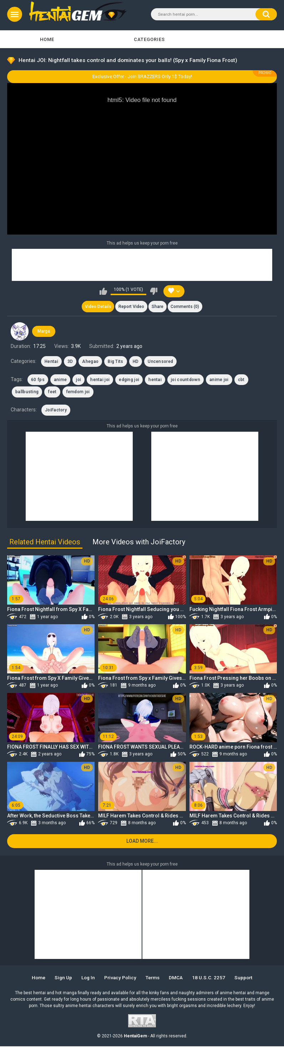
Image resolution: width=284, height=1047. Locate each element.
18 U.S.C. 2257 (210, 978)
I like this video (103, 291)
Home (47, 39)
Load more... (142, 842)
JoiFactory (56, 410)
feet (52, 392)
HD (136, 361)
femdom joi (78, 392)
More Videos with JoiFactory (139, 542)
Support (246, 978)
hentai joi (100, 380)
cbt (241, 380)
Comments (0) (185, 306)
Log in (87, 978)
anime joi (219, 380)
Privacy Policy (120, 978)
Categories (149, 39)
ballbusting (27, 392)
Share (157, 306)
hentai (155, 380)
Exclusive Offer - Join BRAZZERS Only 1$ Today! (142, 76)
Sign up (61, 978)
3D (70, 361)
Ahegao (90, 361)
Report (131, 306)
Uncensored (160, 361)
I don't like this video (153, 291)
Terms (153, 978)
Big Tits (115, 361)
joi (78, 380)
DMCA (178, 978)
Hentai (51, 361)
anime (60, 380)
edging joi (129, 380)
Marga (43, 331)
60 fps (38, 380)
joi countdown (185, 380)
